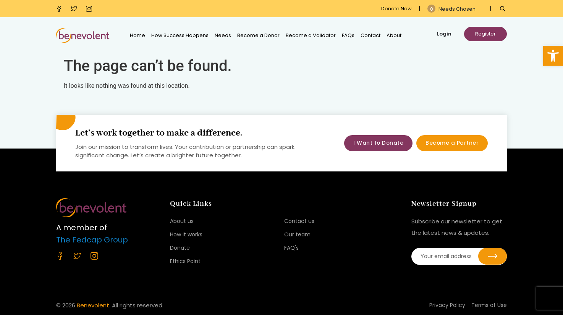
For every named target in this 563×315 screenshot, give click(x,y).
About (394, 35)
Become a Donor (258, 35)
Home (137, 35)
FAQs (348, 35)
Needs (223, 35)
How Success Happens (180, 35)
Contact (370, 35)
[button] (553, 56)
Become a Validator (311, 35)
